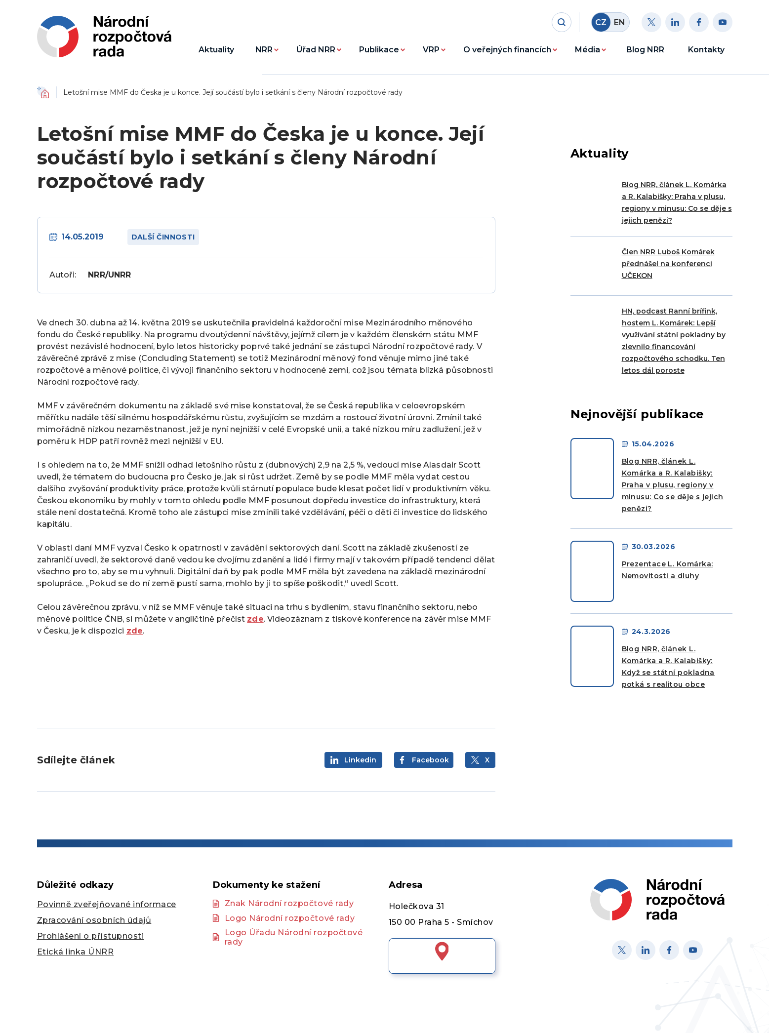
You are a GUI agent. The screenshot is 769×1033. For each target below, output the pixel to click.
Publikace (379, 49)
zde (255, 619)
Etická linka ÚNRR (75, 951)
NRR (264, 49)
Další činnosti (163, 237)
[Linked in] (645, 950)
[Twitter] (651, 22)
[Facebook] (699, 22)
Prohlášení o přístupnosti (90, 936)
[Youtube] (722, 22)
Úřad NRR (315, 49)
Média (587, 49)
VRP (431, 49)
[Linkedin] (675, 22)
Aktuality (216, 49)
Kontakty (706, 49)
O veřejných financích (507, 49)
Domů (43, 92)
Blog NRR (645, 49)
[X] (622, 950)
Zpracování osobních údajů (94, 920)
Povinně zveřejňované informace (106, 904)
